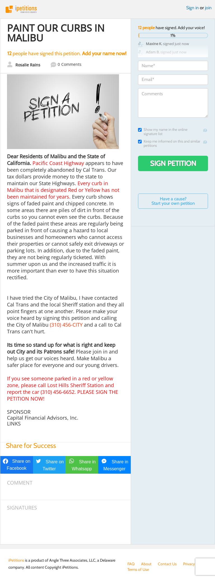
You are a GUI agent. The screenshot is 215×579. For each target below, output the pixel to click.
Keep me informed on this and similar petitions (169, 143)
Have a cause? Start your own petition (173, 201)
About (146, 563)
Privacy (189, 563)
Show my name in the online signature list (163, 131)
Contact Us (167, 563)
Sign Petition (173, 163)
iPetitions (107, 9)
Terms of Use (138, 569)
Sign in (192, 7)
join (208, 7)
